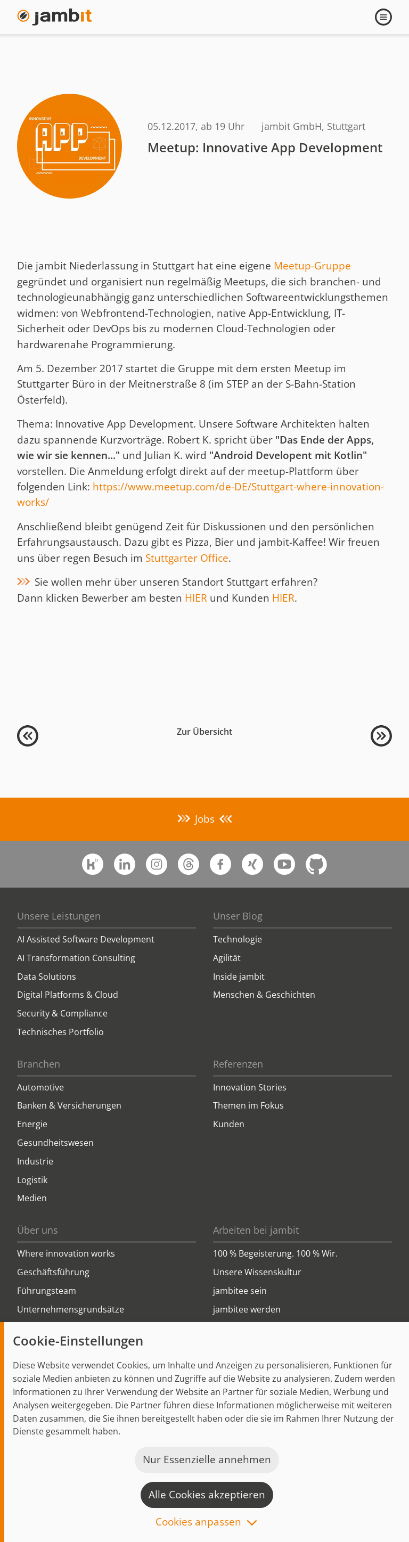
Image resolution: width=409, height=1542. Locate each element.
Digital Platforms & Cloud (67, 994)
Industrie (35, 1161)
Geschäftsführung (53, 1272)
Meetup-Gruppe (312, 266)
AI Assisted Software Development (85, 939)
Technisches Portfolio (60, 1032)
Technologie (237, 939)
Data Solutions (46, 976)
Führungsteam (46, 1291)
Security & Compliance (62, 1013)
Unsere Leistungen (59, 915)
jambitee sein (240, 1291)
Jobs (205, 819)
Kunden (228, 1124)
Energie (32, 1124)
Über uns (37, 1230)
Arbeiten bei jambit (256, 1230)
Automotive (40, 1087)
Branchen (38, 1063)
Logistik (32, 1180)
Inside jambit (239, 976)
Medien (32, 1198)
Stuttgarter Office (186, 558)
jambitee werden (247, 1309)
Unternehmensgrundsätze (70, 1309)
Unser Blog (238, 915)
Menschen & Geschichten (264, 994)
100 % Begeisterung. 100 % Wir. (275, 1253)
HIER (196, 598)
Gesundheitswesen (55, 1143)
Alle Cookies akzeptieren (207, 1495)
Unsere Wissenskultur (257, 1272)
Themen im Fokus (248, 1105)
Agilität (227, 958)
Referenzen (238, 1063)
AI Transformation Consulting (76, 958)
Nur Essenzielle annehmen (207, 1459)
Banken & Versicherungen (69, 1105)
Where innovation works (66, 1253)
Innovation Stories (250, 1087)
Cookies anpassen (198, 1522)
